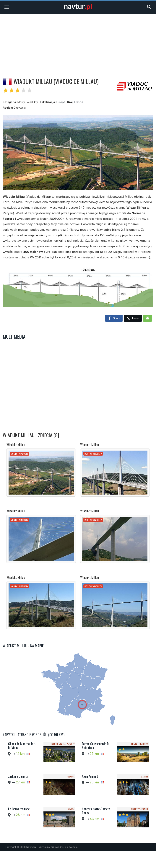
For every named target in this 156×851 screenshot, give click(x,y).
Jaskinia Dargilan (18, 776)
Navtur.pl (31, 846)
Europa (60, 102)
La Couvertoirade (19, 808)
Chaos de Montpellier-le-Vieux (22, 745)
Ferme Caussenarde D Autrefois (95, 745)
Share (114, 318)
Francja (78, 102)
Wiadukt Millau (15, 444)
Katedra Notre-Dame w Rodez (96, 810)
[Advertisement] (78, 42)
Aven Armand (90, 776)
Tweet (132, 318)
